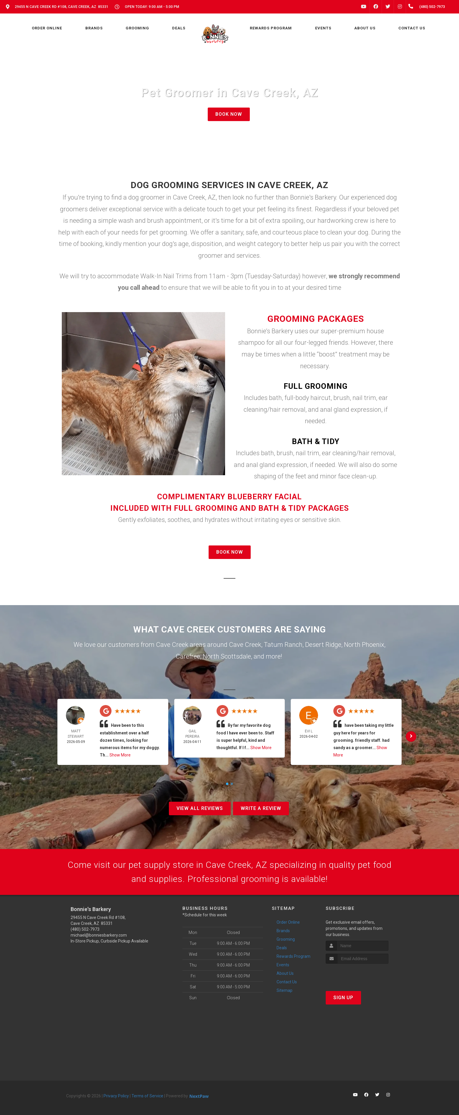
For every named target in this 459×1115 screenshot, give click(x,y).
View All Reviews (200, 808)
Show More (120, 755)
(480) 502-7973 (85, 929)
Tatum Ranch (283, 644)
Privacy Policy (116, 1096)
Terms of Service (147, 1096)
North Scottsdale (227, 656)
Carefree (188, 656)
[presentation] (357, 975)
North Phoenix (364, 644)
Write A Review (261, 808)
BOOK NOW (228, 114)
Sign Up (343, 997)
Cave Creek (245, 644)
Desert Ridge (323, 644)
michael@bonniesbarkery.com (99, 935)
